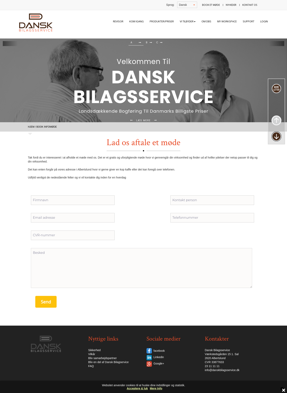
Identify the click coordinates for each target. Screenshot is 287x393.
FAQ (91, 366)
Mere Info (156, 388)
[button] (10, 43)
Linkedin (158, 357)
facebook (159, 350)
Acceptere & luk (137, 388)
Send (46, 302)
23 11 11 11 (212, 366)
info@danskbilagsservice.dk (222, 370)
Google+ (158, 363)
